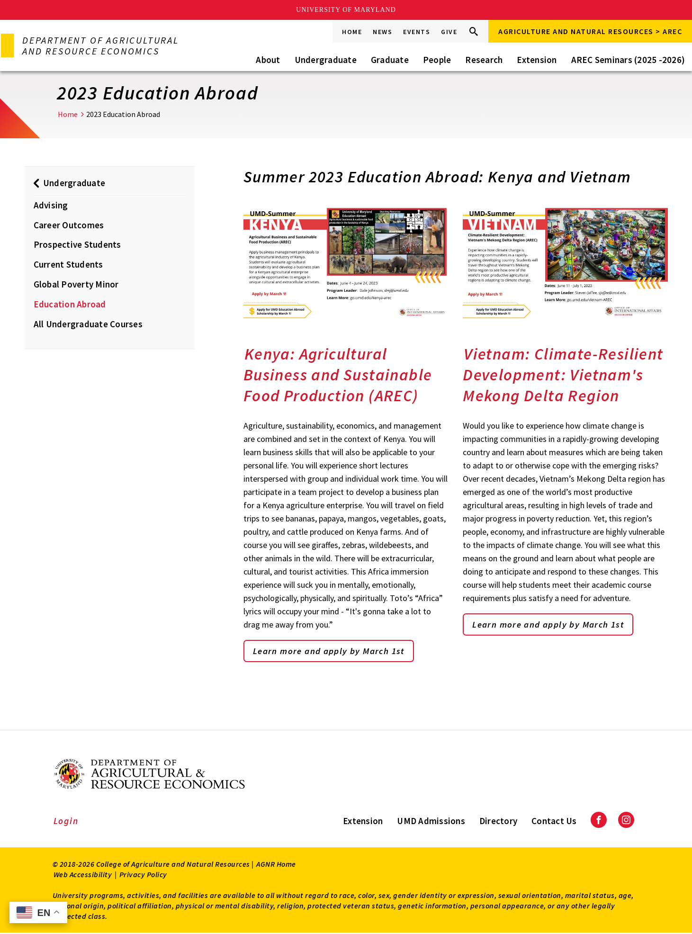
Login (66, 821)
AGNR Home (276, 865)
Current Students (68, 264)
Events (416, 31)
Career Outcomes (69, 225)
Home (352, 31)
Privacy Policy (143, 875)
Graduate (390, 59)
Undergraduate (326, 59)
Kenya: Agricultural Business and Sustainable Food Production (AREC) (337, 374)
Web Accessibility (83, 875)
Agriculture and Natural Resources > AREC (590, 31)
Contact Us (554, 821)
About (268, 59)
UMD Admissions (431, 821)
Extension (537, 59)
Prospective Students (77, 244)
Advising (51, 205)
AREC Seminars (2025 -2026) (628, 59)
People (437, 59)
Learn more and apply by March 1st (334, 651)
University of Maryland (346, 9)
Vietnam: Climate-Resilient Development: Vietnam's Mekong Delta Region (563, 374)
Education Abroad (70, 304)
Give (449, 31)
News (382, 31)
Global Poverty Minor (76, 284)
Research (484, 59)
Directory (498, 821)
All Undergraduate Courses (88, 324)
